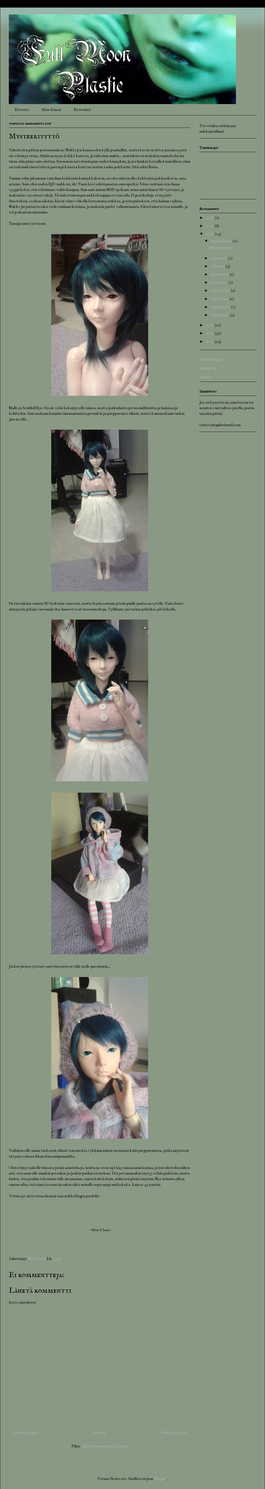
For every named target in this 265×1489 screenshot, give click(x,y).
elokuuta (218, 266)
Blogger (160, 1478)
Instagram (208, 368)
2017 (210, 226)
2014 (210, 333)
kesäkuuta (219, 282)
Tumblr (205, 377)
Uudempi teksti (25, 1432)
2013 (210, 341)
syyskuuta (219, 258)
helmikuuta (220, 315)
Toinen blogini (211, 359)
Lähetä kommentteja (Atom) (104, 1446)
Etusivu (22, 109)
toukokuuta (220, 290)
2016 (210, 234)
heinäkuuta (219, 274)
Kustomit (82, 109)
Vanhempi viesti (173, 1432)
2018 (210, 217)
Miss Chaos (51, 109)
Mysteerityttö (221, 248)
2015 (210, 325)
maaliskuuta (220, 307)
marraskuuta (221, 241)
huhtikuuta (219, 299)
